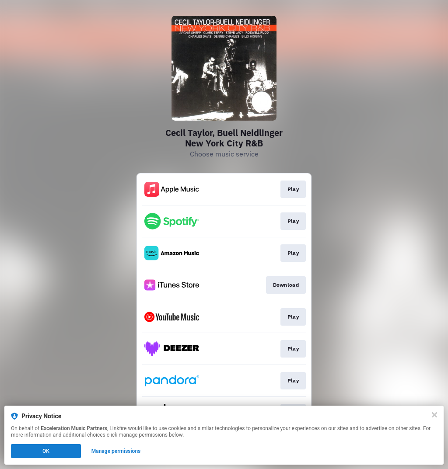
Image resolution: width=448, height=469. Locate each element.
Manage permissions (116, 451)
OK (45, 451)
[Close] (434, 415)
